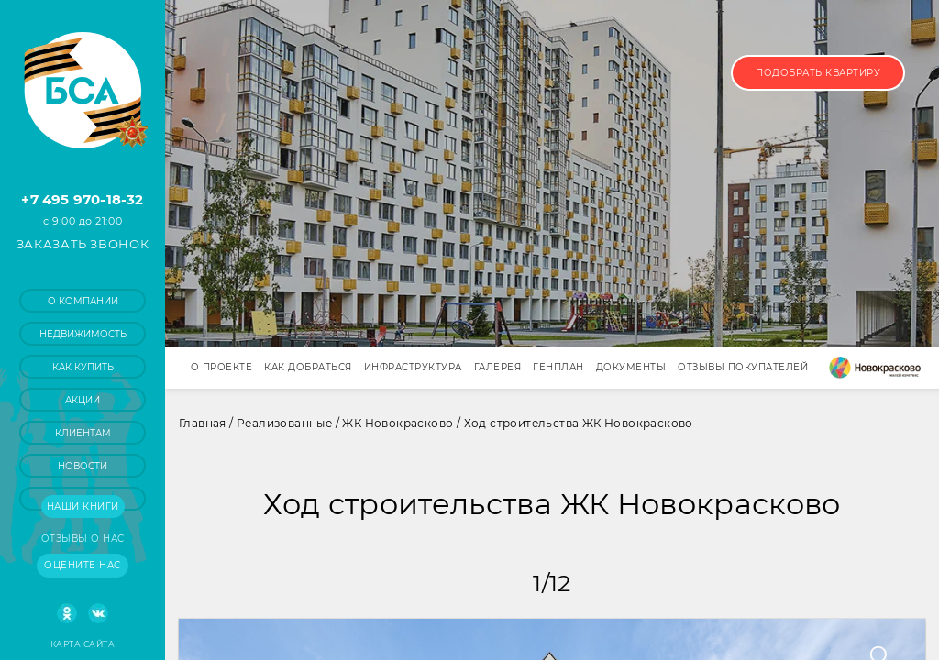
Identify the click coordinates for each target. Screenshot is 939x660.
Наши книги (83, 506)
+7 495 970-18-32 (82, 199)
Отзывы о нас (83, 538)
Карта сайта (82, 644)
